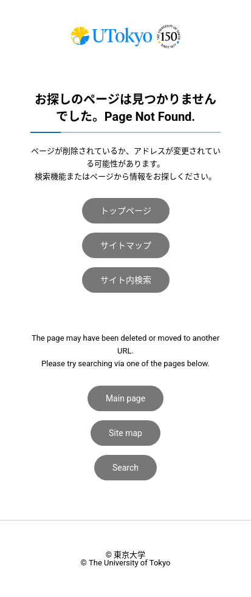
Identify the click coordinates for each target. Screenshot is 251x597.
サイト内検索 (125, 280)
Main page (125, 398)
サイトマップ (125, 245)
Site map (125, 433)
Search (125, 467)
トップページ (125, 211)
